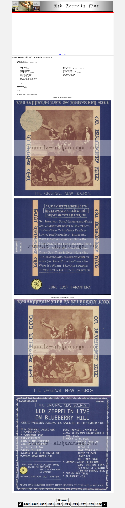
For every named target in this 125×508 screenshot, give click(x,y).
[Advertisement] (62, 32)
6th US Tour (62, 54)
